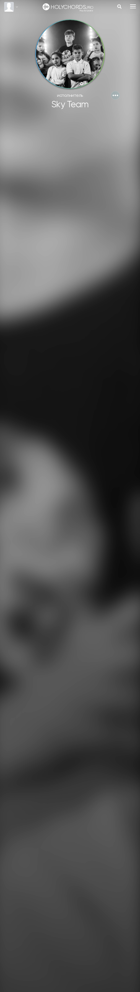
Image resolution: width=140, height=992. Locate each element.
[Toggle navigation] (133, 6)
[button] (115, 95)
